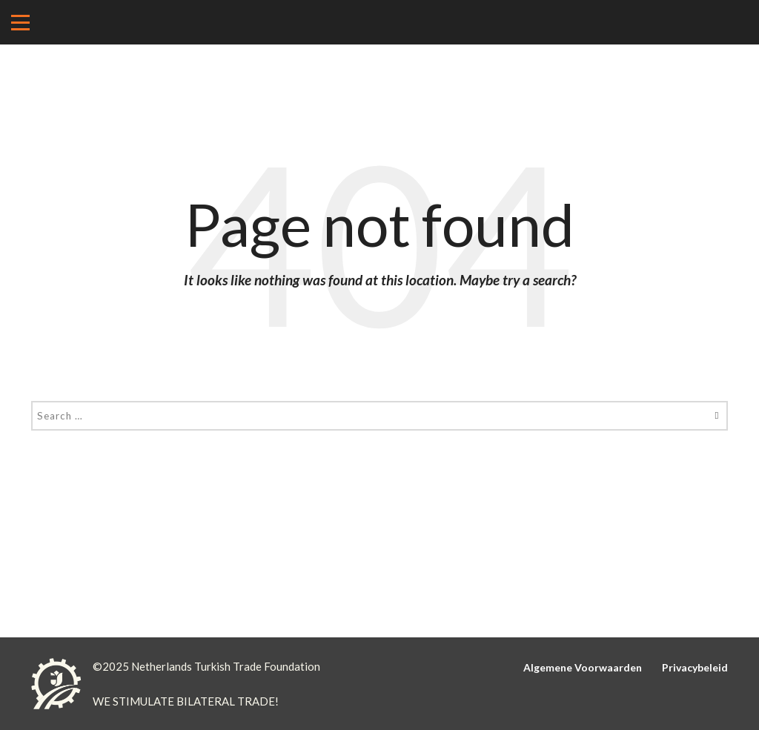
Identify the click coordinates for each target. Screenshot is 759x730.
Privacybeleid (695, 667)
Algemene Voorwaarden (582, 667)
